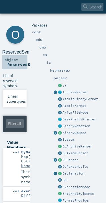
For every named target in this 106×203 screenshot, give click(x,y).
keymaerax (52, 22)
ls (41, 22)
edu (23, 22)
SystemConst (58, 188)
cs (37, 22)
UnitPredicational (65, 173)
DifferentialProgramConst (73, 143)
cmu (30, 22)
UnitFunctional (62, 158)
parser (67, 22)
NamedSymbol (33, 128)
